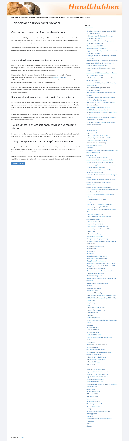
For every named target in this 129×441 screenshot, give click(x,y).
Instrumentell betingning (94, 293)
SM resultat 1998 (92, 394)
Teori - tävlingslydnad (93, 406)
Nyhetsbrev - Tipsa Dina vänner (96, 345)
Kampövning (90, 303)
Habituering (90, 253)
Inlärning (89, 285)
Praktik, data (90, 364)
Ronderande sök (91, 386)
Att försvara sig (91, 155)
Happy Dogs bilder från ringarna (96, 256)
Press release (90, 367)
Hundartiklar (54, 17)
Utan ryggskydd (91, 413)
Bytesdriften (90, 231)
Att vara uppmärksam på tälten (96, 199)
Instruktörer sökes (92, 290)
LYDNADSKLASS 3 (92, 332)
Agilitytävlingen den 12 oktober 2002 (98, 138)
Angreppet (89, 147)
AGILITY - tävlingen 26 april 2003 (97, 135)
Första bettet (90, 244)
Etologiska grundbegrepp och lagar (97, 239)
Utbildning (89, 416)
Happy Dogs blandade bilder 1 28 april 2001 (100, 263)
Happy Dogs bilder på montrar (96, 261)
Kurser (88, 322)
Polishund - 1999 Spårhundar (95, 359)
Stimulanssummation (93, 401)
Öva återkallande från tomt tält (96, 349)
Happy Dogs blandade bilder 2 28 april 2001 (100, 266)
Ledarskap (89, 325)
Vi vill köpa (90, 421)
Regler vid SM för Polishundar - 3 (97, 374)
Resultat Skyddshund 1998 (94, 379)
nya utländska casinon (59, 77)
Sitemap (87, 17)
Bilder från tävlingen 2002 (94, 214)
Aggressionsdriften (92, 133)
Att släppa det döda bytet (94, 192)
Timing (88, 409)
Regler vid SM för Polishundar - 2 (97, 372)
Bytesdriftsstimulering (93, 234)
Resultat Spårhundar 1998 (94, 381)
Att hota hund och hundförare (95, 167)
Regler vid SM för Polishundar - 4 (97, 377)
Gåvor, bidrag (90, 251)
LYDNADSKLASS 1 (92, 327)
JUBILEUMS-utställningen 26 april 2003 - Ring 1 (101, 295)
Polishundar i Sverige (93, 362)
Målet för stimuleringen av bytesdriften (99, 337)
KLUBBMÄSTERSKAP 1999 (95, 310)
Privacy (82, 17)
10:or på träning (91, 130)
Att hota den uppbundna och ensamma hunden (101, 165)
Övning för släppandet (93, 354)
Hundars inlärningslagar (94, 276)
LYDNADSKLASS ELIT (93, 335)
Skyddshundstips (64, 17)
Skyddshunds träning (93, 391)
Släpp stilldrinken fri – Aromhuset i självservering (102, 60)
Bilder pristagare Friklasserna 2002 (97, 226)
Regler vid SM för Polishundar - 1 (97, 369)
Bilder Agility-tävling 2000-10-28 (97, 207)
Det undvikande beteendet (94, 236)
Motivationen (90, 342)
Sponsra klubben (91, 399)
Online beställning (92, 347)
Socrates (21, 437)
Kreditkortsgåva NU (93, 317)
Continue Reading (18, 163)
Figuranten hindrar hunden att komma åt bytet (101, 241)
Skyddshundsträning (42, 17)
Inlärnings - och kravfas (93, 288)
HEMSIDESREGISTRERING (95, 268)
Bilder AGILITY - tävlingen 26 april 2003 (99, 204)
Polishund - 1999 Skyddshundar (96, 357)
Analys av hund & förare (94, 145)
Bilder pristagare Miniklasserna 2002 (98, 229)
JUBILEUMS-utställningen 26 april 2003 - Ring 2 (101, 298)
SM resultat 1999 (92, 396)
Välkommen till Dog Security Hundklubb (23, 17)
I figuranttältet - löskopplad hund (97, 283)
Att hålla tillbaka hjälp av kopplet (97, 157)
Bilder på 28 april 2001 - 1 (94, 221)
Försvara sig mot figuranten (95, 246)
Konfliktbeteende (92, 313)
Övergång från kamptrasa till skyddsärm (99, 352)
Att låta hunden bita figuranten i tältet (98, 187)
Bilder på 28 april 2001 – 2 (94, 224)
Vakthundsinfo (74, 17)
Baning (88, 202)
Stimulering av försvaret (94, 404)
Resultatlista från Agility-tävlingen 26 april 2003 (101, 384)
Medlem (89, 340)
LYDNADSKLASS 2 (92, 330)
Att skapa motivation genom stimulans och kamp (102, 189)
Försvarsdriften (91, 248)
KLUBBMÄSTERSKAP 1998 (95, 308)
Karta (88, 305)
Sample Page (90, 389)
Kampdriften (90, 300)
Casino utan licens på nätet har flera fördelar (38, 32)
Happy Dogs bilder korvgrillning (96, 258)
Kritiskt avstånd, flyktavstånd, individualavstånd (101, 320)
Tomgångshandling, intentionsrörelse (98, 411)
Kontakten (89, 315)
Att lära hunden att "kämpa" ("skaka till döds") (101, 179)
